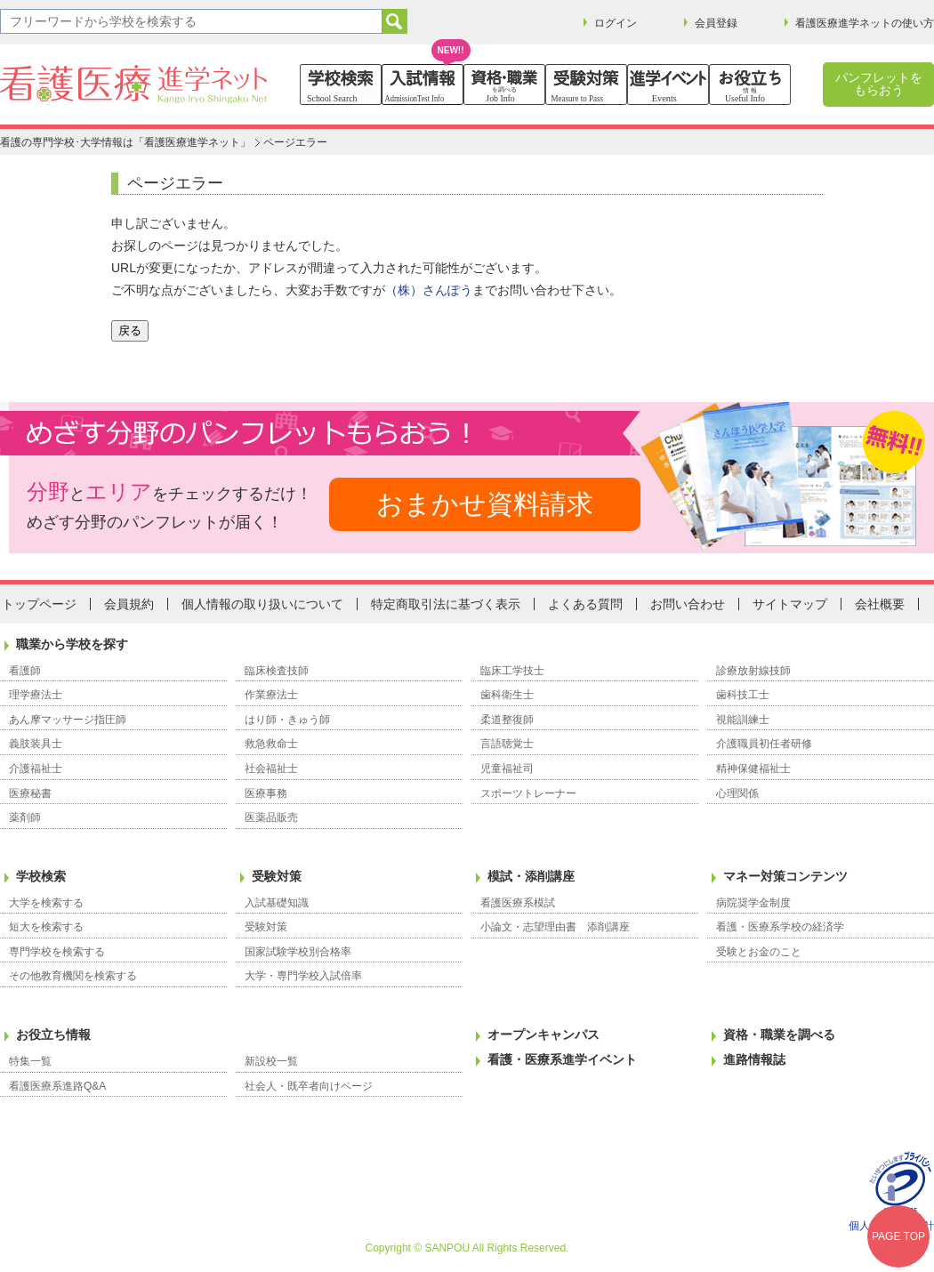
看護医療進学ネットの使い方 (864, 23)
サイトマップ (790, 604)
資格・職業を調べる (779, 1034)
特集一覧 (30, 1061)
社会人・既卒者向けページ (309, 1086)
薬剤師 (25, 817)
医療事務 (266, 793)
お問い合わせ (687, 604)
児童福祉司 (507, 768)
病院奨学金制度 (753, 903)
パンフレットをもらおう (878, 83)
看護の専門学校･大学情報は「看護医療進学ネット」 (125, 142)
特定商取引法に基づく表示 (445, 604)
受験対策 (277, 876)
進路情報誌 (754, 1059)
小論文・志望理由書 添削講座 (555, 927)
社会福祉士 (271, 768)
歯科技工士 (742, 694)
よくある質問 (585, 604)
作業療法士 (271, 694)
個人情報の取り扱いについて (262, 604)
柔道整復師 (507, 719)
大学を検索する (46, 903)
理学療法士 (35, 694)
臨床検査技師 (277, 670)
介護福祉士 (35, 768)
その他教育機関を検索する (73, 976)
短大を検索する (46, 927)
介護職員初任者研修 (764, 743)
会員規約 (129, 604)
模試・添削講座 (531, 876)
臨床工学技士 (512, 670)
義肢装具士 (35, 743)
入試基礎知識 (277, 903)
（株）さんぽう (428, 290)
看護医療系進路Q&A (57, 1086)
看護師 (25, 670)
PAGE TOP (898, 1236)
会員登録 (716, 23)
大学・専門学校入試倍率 (303, 976)
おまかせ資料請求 (484, 504)
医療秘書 (30, 793)
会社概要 (880, 604)
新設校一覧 (271, 1061)
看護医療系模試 (517, 903)
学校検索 (41, 876)
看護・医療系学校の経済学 (780, 927)
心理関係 (737, 793)
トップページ (39, 604)
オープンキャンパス (543, 1034)
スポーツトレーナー (528, 793)
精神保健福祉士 (753, 768)
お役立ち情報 (53, 1034)
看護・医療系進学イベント (562, 1059)
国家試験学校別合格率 (298, 952)
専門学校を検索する (57, 952)
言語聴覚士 (507, 743)
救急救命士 (271, 743)
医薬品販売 (271, 817)
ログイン (615, 23)
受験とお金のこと (758, 952)
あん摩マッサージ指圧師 (67, 719)
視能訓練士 (742, 719)
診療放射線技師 (753, 670)
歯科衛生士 (507, 694)
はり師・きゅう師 (287, 719)
